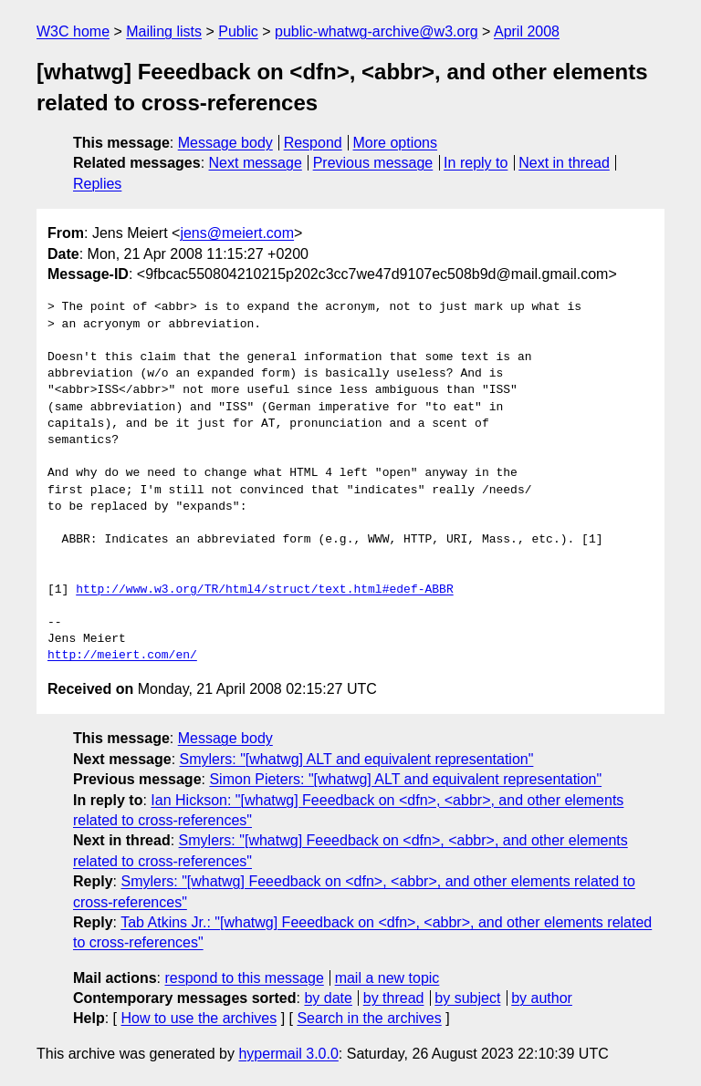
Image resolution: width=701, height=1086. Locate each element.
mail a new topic (387, 978)
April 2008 (527, 31)
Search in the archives (369, 1018)
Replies (97, 183)
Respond (313, 142)
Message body (225, 142)
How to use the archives (198, 1018)
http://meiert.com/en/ (122, 655)
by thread (393, 998)
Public (238, 31)
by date (327, 998)
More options (395, 142)
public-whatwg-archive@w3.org (376, 31)
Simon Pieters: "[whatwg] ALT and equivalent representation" (405, 779)
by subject (467, 998)
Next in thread (564, 163)
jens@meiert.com (237, 233)
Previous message (373, 163)
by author (541, 998)
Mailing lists (164, 31)
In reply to (475, 163)
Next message (255, 163)
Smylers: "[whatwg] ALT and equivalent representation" (357, 759)
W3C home (73, 31)
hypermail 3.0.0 (288, 1053)
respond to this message (243, 978)
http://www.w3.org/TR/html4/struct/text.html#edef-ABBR (264, 590)
